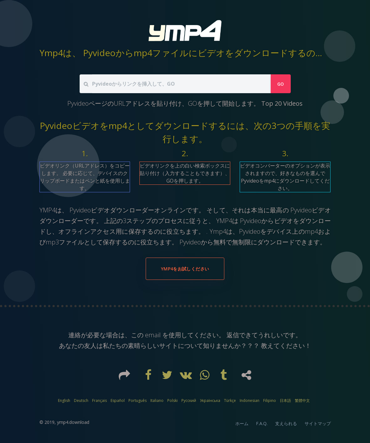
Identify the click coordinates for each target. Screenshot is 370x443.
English (64, 400)
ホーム (241, 423)
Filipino (269, 400)
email (152, 335)
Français (99, 400)
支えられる (286, 423)
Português (137, 400)
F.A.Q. (262, 423)
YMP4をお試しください (185, 269)
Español (118, 400)
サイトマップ (318, 423)
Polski (172, 400)
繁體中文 (302, 400)
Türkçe (230, 400)
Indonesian (249, 400)
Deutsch (81, 400)
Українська (210, 400)
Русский (188, 400)
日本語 (285, 400)
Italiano (157, 400)
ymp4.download (73, 422)
